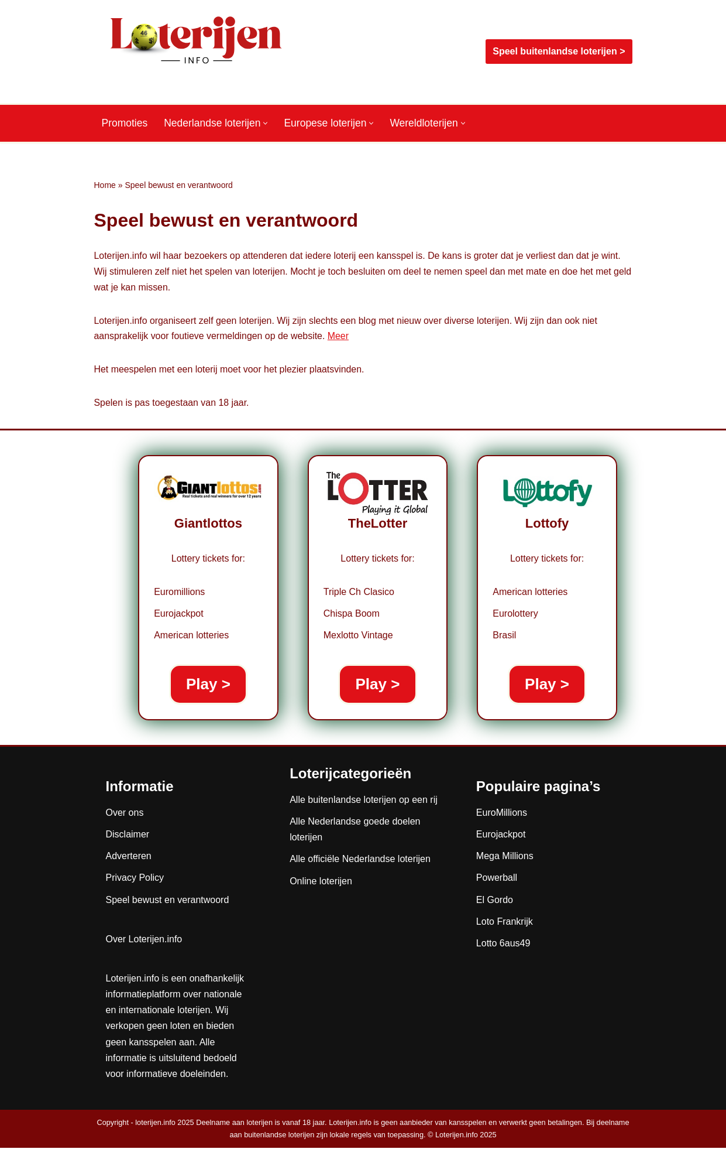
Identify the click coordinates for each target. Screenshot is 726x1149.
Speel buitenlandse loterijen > (559, 51)
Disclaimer (128, 835)
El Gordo (494, 901)
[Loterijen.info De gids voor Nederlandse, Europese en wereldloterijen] (196, 52)
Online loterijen (321, 882)
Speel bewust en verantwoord (167, 901)
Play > (208, 685)
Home (105, 185)
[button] (266, 123)
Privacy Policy (135, 879)
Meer (339, 338)
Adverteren (129, 857)
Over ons (125, 814)
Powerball (496, 879)
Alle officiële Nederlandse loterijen (360, 861)
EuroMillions (501, 814)
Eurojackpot (501, 835)
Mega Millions (505, 857)
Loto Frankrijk (504, 923)
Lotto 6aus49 (503, 944)
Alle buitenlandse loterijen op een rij (364, 801)
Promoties (125, 123)
